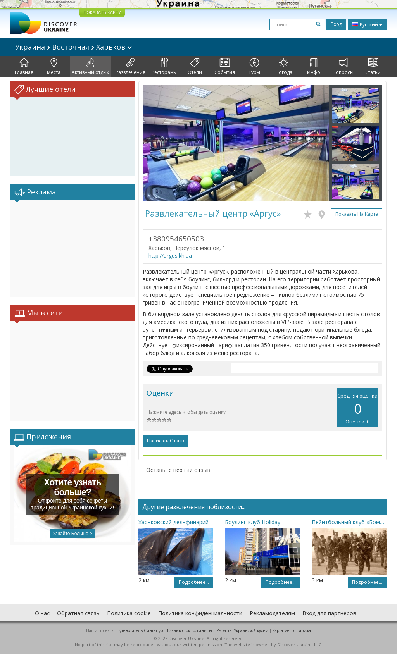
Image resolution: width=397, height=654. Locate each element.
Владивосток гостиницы (189, 630)
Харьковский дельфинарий (173, 522)
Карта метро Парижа (292, 630)
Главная (24, 67)
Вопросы (343, 67)
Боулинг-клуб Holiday (252, 522)
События (224, 67)
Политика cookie (129, 613)
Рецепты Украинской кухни (242, 630)
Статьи (373, 67)
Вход (336, 24)
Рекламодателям (272, 613)
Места (53, 67)
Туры (254, 67)
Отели (195, 67)
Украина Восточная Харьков (73, 47)
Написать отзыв (165, 440)
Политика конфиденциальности (200, 613)
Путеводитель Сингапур (140, 630)
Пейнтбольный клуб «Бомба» (349, 522)
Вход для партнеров (329, 613)
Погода (284, 67)
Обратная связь (78, 613)
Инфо (313, 67)
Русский (367, 24)
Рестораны (164, 67)
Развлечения (130, 67)
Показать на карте (356, 214)
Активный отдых (90, 67)
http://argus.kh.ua (170, 255)
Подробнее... (194, 582)
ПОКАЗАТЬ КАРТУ (102, 12)
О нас (42, 613)
